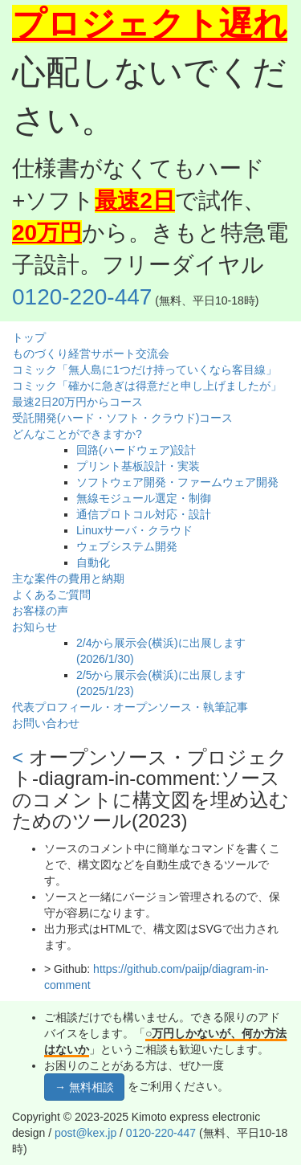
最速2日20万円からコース (77, 401)
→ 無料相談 (84, 1087)
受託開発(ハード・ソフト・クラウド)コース (122, 417)
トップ (29, 337)
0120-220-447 (82, 296)
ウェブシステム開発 (126, 546)
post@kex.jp (85, 1132)
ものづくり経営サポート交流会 (90, 353)
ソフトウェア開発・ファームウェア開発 (177, 482)
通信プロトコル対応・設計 (143, 514)
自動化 (93, 562)
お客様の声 (40, 610)
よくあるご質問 (51, 594)
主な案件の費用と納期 (68, 578)
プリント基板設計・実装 (138, 466)
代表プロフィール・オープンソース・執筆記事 (130, 707)
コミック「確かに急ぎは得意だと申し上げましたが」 (147, 385)
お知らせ (34, 626)
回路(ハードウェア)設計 (136, 449)
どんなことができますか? (77, 433)
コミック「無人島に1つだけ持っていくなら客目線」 (144, 369)
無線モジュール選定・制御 (143, 498)
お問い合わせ (45, 723)
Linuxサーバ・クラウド (134, 530)
